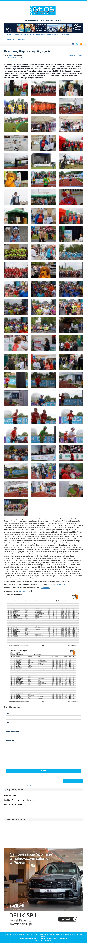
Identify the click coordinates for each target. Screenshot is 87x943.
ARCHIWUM (59, 20)
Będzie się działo (20, 35)
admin (11, 55)
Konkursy (64, 35)
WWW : (13, 732)
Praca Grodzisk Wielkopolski (58, 938)
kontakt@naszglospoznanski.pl (30, 938)
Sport (21, 57)
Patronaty (11, 39)
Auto (9, 35)
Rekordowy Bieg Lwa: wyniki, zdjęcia (27, 51)
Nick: (8, 713)
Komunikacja (52, 35)
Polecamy (14, 57)
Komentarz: (10, 741)
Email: (8, 723)
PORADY (21, 39)
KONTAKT (49, 20)
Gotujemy (40, 35)
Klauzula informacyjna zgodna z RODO (17, 786)
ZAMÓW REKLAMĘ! (31, 20)
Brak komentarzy (76, 55)
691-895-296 (44, 938)
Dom (32, 35)
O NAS (42, 20)
